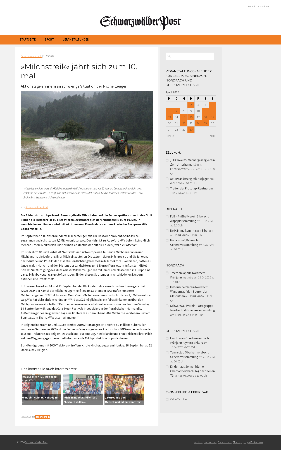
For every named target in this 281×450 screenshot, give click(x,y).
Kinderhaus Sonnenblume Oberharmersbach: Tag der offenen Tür (192, 371)
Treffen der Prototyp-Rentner (189, 188)
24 (198, 123)
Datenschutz (225, 442)
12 (212, 111)
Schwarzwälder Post (36, 207)
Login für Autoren (253, 442)
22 (183, 123)
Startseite (28, 39)
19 (212, 117)
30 (191, 130)
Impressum (210, 442)
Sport (49, 39)
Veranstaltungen (76, 39)
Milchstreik (43, 416)
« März (170, 136)
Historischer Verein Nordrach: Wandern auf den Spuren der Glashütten (189, 291)
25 (205, 123)
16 (191, 117)
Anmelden (263, 6)
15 (183, 117)
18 (205, 117)
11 (205, 111)
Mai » (213, 136)
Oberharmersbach (31, 56)
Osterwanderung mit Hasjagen (189, 179)
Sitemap (237, 442)
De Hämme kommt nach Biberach (191, 231)
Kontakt (252, 6)
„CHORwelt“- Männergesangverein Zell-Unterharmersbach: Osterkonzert (192, 164)
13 (169, 117)
